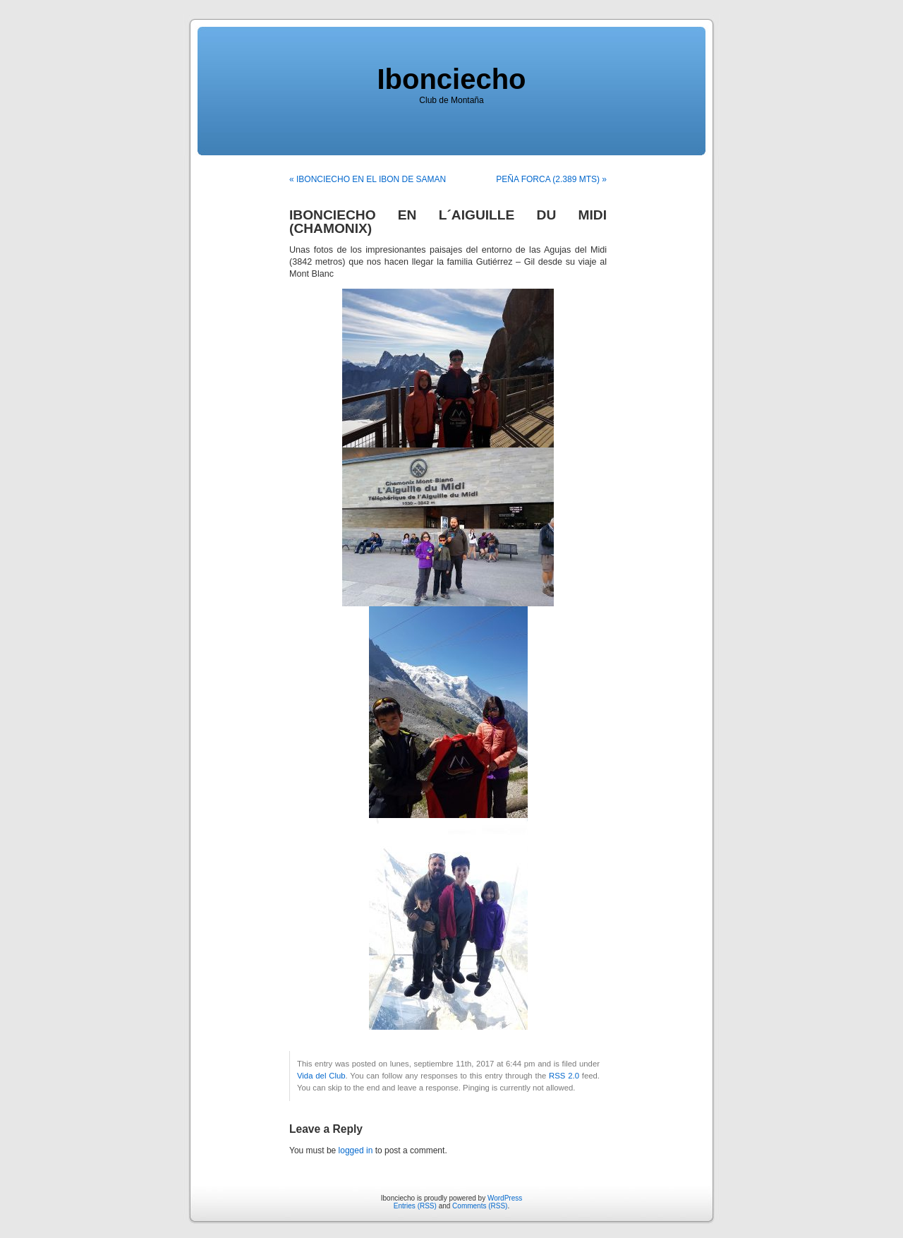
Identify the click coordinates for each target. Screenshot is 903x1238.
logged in (356, 1150)
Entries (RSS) (415, 1206)
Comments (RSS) (479, 1206)
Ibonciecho (451, 79)
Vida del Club (321, 1075)
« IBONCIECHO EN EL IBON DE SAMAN (367, 179)
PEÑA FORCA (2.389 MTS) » (551, 179)
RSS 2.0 (564, 1075)
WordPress (504, 1198)
